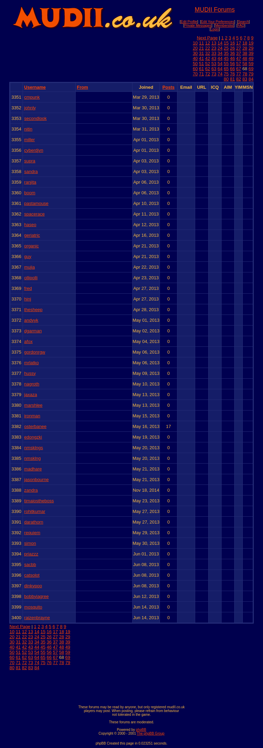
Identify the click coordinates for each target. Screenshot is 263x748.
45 (226, 58)
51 (201, 63)
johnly (30, 107)
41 (201, 58)
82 (238, 79)
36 (232, 53)
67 (238, 68)
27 (238, 48)
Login (215, 29)
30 (195, 53)
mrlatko (31, 362)
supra (30, 160)
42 (207, 58)
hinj (27, 299)
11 (201, 43)
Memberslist (224, 25)
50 (195, 63)
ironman (32, 415)
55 (226, 63)
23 (213, 48)
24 (219, 48)
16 (232, 43)
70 (195, 73)
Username (35, 87)
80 (226, 79)
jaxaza (30, 394)
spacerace (34, 214)
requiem (32, 532)
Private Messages (197, 25)
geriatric (32, 235)
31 (201, 53)
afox (28, 341)
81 (232, 79)
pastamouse (36, 203)
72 (207, 73)
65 (226, 68)
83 (244, 79)
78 (244, 73)
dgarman (33, 330)
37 (238, 53)
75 (226, 73)
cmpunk (32, 97)
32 (207, 53)
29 (251, 48)
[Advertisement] (131, 686)
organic (31, 245)
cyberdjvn (33, 150)
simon (30, 543)
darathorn (33, 522)
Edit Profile (188, 22)
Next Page (207, 37)
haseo (30, 224)
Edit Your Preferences (217, 22)
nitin (28, 129)
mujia (29, 267)
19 (251, 43)
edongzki (33, 437)
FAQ (240, 25)
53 (213, 63)
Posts (168, 87)
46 (232, 58)
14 (219, 43)
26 (232, 48)
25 (226, 48)
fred (28, 288)
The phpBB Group (151, 733)
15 (226, 43)
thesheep (33, 309)
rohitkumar (34, 511)
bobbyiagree (36, 596)
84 (251, 79)
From (82, 87)
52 (207, 63)
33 (213, 53)
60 (195, 68)
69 (251, 68)
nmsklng (32, 458)
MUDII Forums (215, 9)
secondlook (35, 118)
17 (238, 43)
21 (201, 48)
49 (251, 58)
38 (244, 53)
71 (201, 73)
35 (226, 53)
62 (207, 68)
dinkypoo (33, 585)
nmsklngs (33, 447)
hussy (30, 373)
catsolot (32, 575)
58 (244, 63)
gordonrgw (34, 352)
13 (213, 43)
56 (232, 63)
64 (219, 68)
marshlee (33, 405)
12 (207, 43)
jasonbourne (36, 479)
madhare (33, 468)
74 (219, 73)
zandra (31, 490)
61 (201, 68)
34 (219, 53)
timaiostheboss (39, 500)
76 (232, 73)
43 (213, 58)
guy (28, 256)
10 (195, 43)
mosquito (33, 607)
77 (238, 73)
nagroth (31, 384)
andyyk (31, 320)
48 (244, 58)
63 (213, 68)
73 (213, 73)
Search (243, 22)
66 (232, 68)
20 (195, 48)
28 (244, 48)
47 (238, 58)
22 (207, 48)
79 (251, 73)
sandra (31, 171)
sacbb (30, 564)
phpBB (141, 730)
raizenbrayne (37, 617)
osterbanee (35, 426)
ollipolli (31, 277)
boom (30, 192)
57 (238, 63)
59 (251, 63)
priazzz (31, 553)
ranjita (30, 182)
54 (219, 63)
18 (244, 43)
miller (29, 139)
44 (219, 58)
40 (195, 58)
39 (251, 53)
